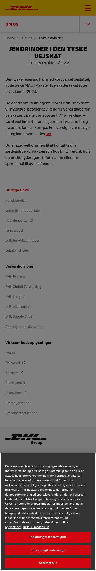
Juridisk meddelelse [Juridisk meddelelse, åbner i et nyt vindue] (36, 527)
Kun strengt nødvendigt (48, 550)
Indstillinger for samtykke (48, 537)
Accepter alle (48, 563)
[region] (48, 512)
